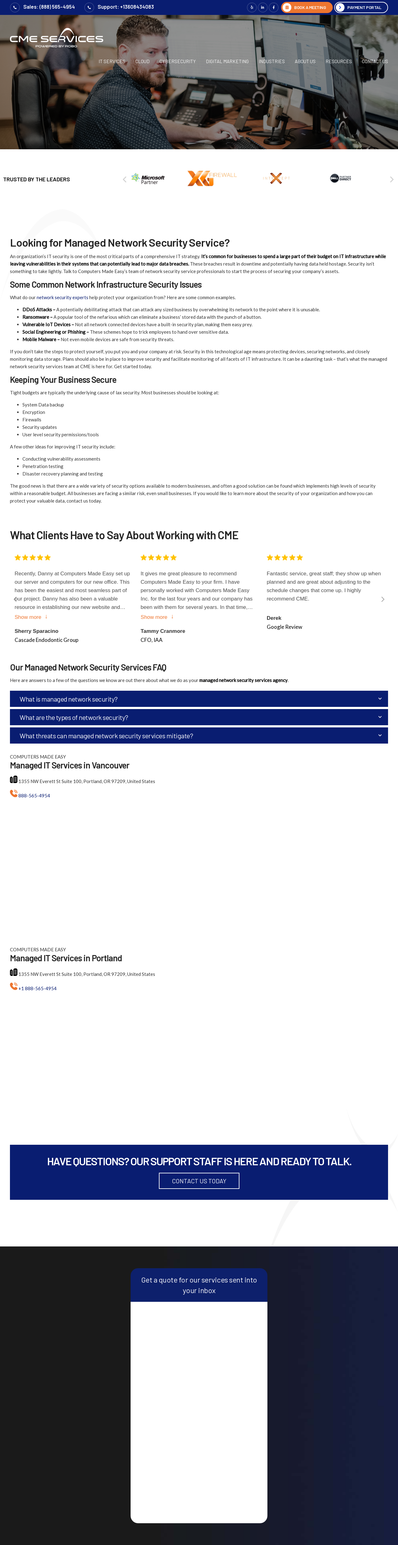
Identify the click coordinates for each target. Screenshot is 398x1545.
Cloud (142, 61)
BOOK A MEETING (310, 7)
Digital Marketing (227, 61)
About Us (305, 61)
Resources (339, 61)
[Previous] (124, 179)
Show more (28, 616)
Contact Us (375, 61)
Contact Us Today (199, 1181)
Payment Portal (364, 7)
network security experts (62, 297)
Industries (272, 61)
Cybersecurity (178, 61)
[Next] (382, 599)
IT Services (112, 61)
